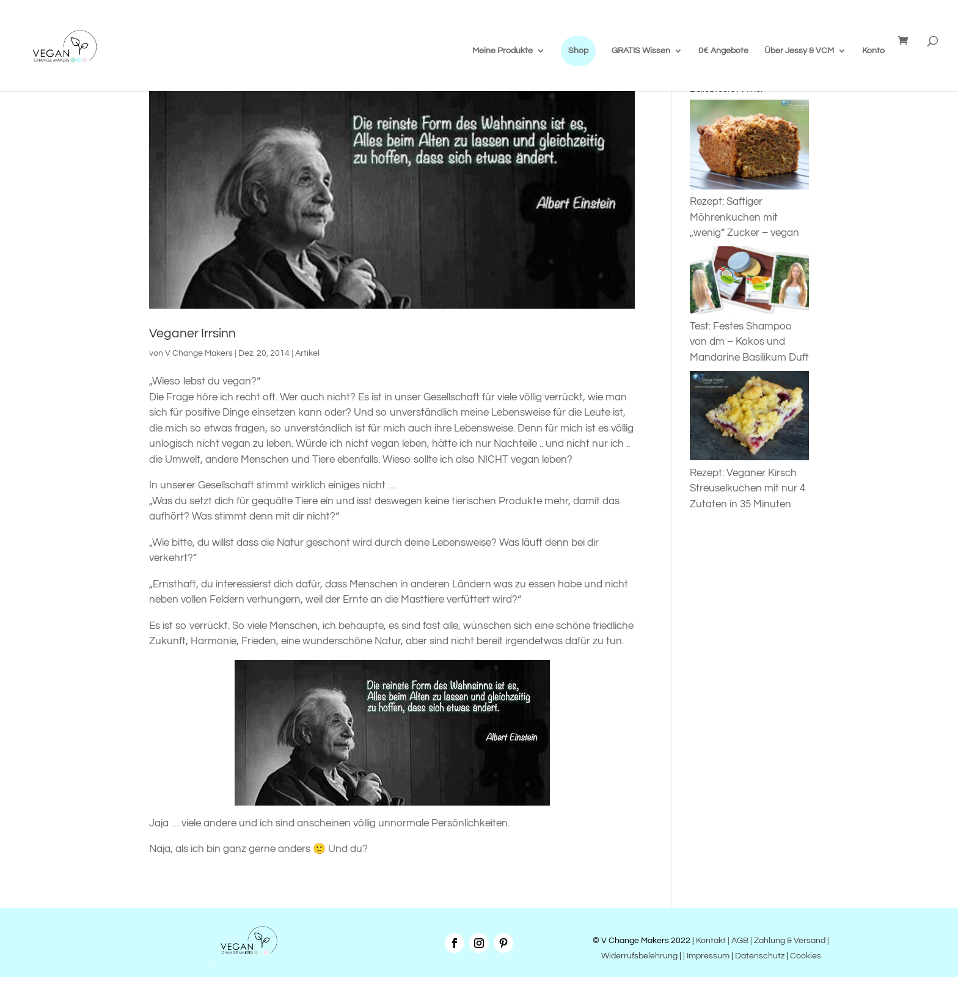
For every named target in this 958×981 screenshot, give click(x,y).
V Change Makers (199, 353)
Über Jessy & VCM (799, 50)
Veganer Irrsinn (192, 333)
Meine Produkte (502, 50)
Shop (578, 50)
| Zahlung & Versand (788, 940)
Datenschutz (759, 956)
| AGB (738, 940)
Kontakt (710, 940)
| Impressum (706, 956)
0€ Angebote (723, 50)
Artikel (307, 353)
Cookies (805, 956)
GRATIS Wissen (641, 50)
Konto (873, 50)
